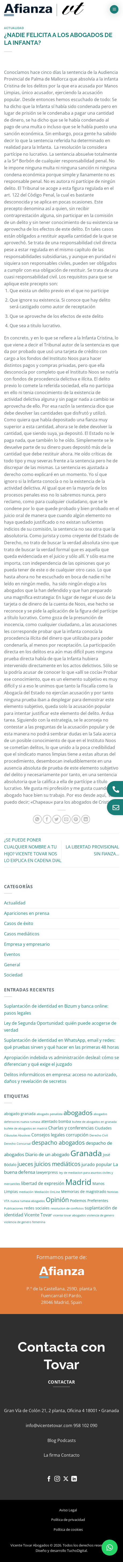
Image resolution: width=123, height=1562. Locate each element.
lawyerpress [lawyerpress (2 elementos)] (47, 1172)
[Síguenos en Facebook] (48, 1479)
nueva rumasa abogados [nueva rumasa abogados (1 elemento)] (27, 1201)
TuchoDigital (77, 1550)
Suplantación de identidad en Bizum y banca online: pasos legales (56, 1009)
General (12, 965)
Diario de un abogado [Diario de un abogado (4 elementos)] (47, 1154)
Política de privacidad (68, 1519)
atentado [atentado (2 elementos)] (49, 1121)
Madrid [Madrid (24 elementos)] (78, 1182)
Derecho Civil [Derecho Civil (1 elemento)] (99, 1135)
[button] (114, 9)
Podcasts (66, 1440)
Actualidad (14, 28)
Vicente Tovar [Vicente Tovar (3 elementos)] (38, 1215)
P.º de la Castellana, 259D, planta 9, (62, 1289)
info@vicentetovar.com (49, 1425)
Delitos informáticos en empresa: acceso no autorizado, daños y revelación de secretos (60, 1078)
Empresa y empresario (27, 944)
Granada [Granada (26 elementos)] (86, 1153)
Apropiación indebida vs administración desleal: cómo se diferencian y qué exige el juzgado (61, 1061)
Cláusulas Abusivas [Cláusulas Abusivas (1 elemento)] (17, 1135)
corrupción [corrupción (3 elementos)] (77, 1135)
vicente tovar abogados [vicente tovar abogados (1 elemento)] (69, 1215)
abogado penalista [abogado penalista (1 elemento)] (49, 1114)
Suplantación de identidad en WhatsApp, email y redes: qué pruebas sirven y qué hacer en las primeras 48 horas (61, 1043)
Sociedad (13, 975)
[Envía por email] (66, 819)
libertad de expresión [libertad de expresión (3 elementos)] (42, 1183)
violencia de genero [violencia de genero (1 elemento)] (100, 1215)
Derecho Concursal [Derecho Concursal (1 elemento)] (17, 1144)
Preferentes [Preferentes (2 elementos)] (97, 1200)
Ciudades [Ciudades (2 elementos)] (103, 1128)
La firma (52, 1455)
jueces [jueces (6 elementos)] (25, 1164)
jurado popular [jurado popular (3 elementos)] (96, 1164)
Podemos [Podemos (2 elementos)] (78, 1200)
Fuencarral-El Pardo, (61, 1296)
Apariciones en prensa (26, 913)
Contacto (70, 1455)
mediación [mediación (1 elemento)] (26, 1192)
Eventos (12, 954)
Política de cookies (68, 1529)
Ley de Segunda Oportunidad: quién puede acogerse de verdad (60, 1026)
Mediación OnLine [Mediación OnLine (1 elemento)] (47, 1192)
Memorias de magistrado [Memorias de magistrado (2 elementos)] (83, 1191)
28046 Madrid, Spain (61, 1302)
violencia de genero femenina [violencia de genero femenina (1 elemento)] (24, 1222)
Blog (51, 1440)
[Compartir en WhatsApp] (37, 819)
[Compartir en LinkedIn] (85, 819)
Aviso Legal (68, 1510)
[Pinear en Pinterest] (76, 819)
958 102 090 (85, 1425)
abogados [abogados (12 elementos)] (78, 1112)
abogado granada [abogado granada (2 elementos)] (20, 1113)
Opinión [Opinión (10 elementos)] (57, 1200)
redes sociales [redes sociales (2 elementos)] (37, 1208)
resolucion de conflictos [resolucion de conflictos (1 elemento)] (67, 1208)
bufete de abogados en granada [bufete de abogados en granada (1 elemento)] (94, 1122)
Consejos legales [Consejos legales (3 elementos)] (48, 1135)
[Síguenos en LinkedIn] (74, 1479)
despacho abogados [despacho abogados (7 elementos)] (58, 1142)
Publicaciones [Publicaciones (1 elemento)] (13, 1208)
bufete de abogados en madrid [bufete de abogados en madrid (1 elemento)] (25, 1128)
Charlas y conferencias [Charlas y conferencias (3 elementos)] (71, 1128)
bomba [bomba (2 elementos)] (64, 1121)
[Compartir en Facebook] (47, 819)
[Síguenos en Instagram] (57, 1479)
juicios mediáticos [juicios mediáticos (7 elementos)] (57, 1164)
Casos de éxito (18, 923)
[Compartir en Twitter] (56, 819)
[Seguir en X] (66, 1479)
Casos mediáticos (21, 934)
